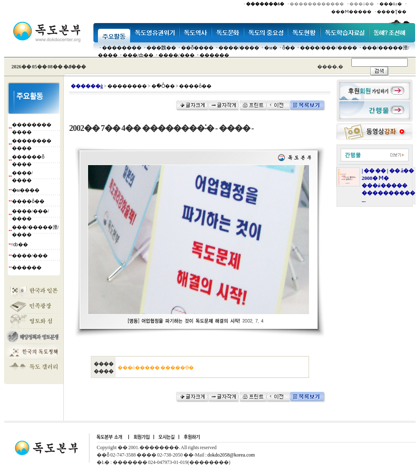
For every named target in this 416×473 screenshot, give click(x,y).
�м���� (26, 190)
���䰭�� (161, 48)
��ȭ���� (197, 48)
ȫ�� (288, 48)
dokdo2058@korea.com (231, 455)
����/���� (238, 48)
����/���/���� (328, 48)
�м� (270, 48)
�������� (122, 48)
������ (214, 55)
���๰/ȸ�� (138, 55)
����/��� (176, 55)
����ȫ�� (28, 201)
